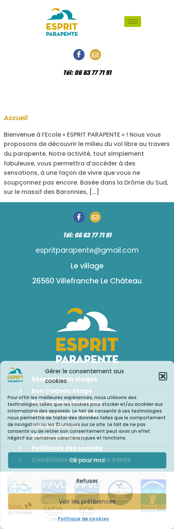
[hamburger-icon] (132, 21)
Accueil (16, 117)
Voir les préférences (87, 501)
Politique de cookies (83, 519)
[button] (163, 376)
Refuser (87, 481)
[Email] (95, 54)
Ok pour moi (87, 460)
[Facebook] (79, 54)
